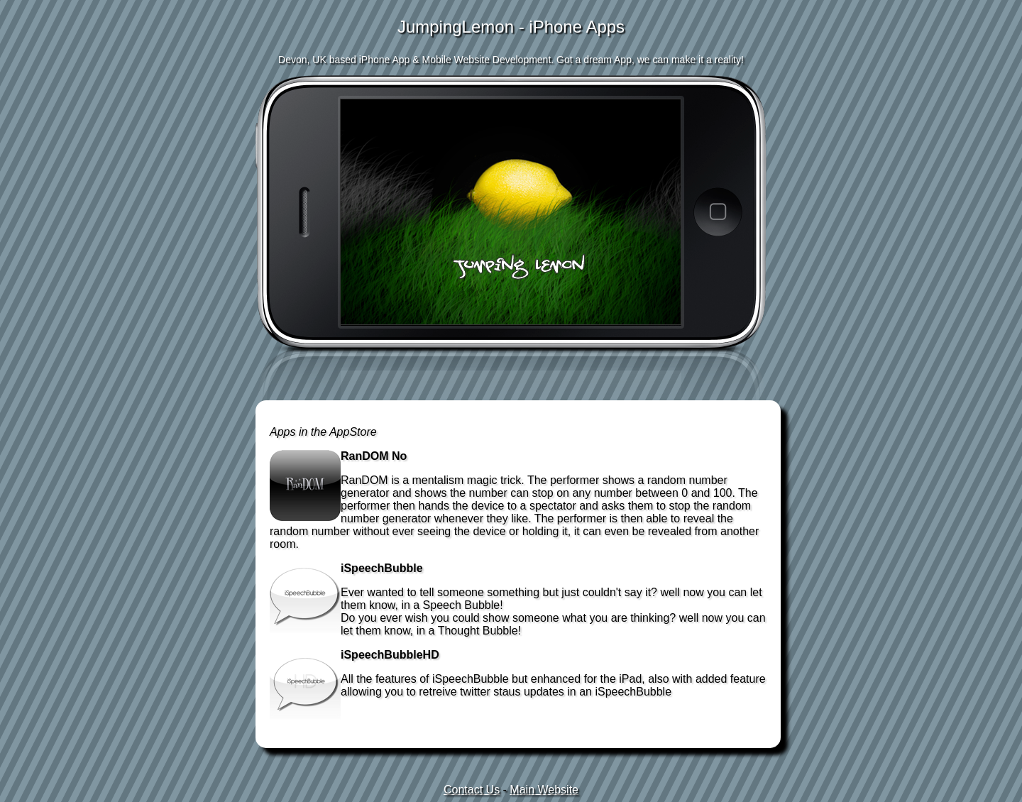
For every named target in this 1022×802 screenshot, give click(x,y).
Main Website (544, 790)
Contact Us (472, 790)
